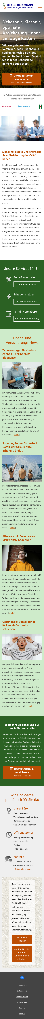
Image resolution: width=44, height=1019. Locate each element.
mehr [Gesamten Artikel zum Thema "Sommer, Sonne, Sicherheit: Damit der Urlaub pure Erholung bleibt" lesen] (12, 527)
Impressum (22, 985)
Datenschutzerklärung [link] (21, 929)
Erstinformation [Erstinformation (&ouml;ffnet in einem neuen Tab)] (22, 996)
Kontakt (22, 1014)
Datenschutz (22, 991)
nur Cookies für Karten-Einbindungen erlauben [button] (21, 954)
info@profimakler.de (22, 869)
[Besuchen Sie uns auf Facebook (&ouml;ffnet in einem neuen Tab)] (22, 977)
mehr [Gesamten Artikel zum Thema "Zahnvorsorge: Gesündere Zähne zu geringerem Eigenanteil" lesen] (16, 434)
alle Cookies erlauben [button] (22, 939)
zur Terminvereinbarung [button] (27, 318)
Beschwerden (22, 1002)
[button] (21, 79)
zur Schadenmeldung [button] (26, 301)
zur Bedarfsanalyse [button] (26, 284)
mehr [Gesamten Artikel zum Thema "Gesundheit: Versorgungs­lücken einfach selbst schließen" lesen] (31, 706)
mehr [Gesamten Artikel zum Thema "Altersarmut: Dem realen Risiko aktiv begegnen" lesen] (11, 613)
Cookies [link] (22, 1008)
